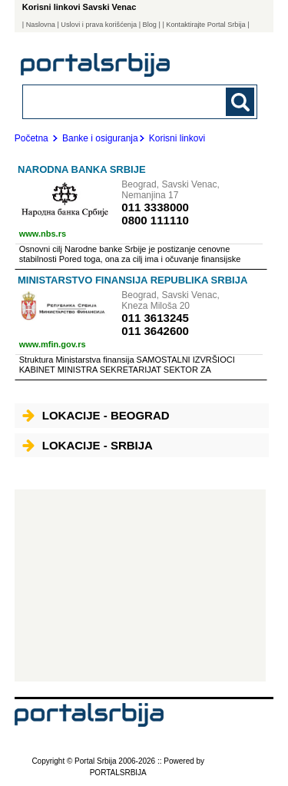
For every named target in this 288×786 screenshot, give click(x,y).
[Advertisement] (140, 585)
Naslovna (40, 24)
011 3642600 (155, 330)
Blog (150, 24)
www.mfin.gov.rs (52, 344)
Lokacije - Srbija (87, 445)
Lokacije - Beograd (96, 415)
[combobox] (118, 101)
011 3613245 (155, 317)
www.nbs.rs (42, 233)
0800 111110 (155, 220)
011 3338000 (155, 207)
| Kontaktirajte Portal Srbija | (205, 24)
